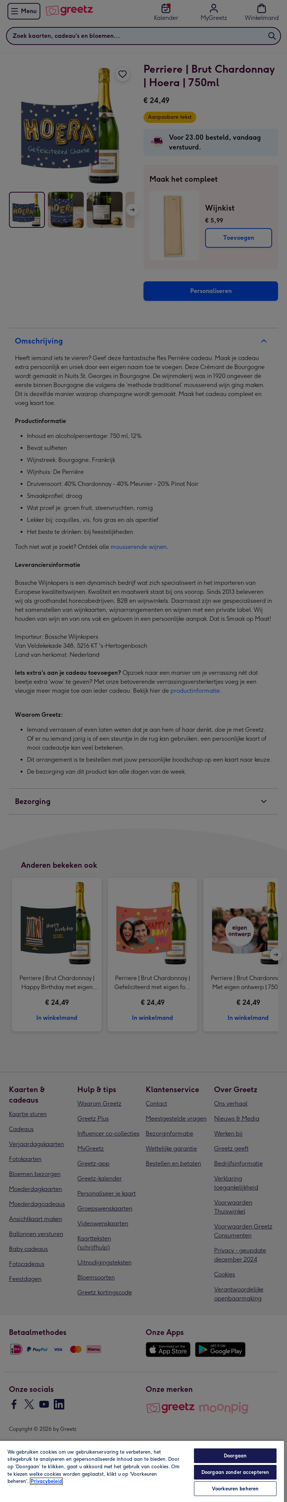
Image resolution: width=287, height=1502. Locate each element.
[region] (142, 1471)
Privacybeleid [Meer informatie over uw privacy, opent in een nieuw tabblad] (46, 1481)
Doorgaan (235, 1456)
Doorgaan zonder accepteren (235, 1472)
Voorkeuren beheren (235, 1489)
